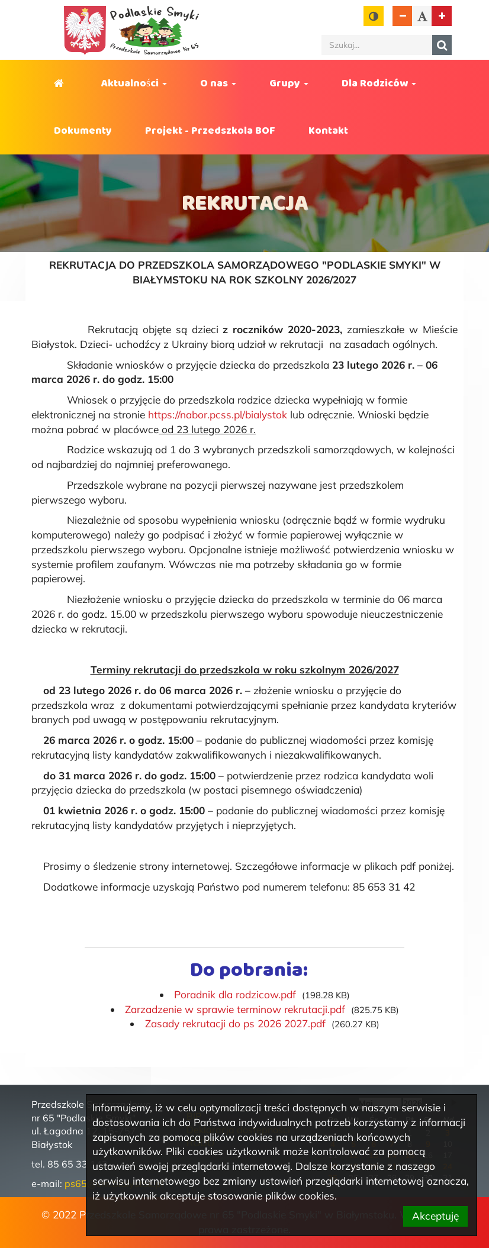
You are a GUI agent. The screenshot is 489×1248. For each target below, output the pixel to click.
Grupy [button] (288, 83)
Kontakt (328, 130)
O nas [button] (218, 83)
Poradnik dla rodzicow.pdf (235, 994)
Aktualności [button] (134, 83)
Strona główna (61, 83)
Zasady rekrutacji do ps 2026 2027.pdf (235, 1023)
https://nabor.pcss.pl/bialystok (217, 414)
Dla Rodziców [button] (379, 83)
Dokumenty (83, 130)
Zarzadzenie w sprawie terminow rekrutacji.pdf (235, 1009)
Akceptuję (435, 1216)
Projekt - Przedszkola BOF (210, 130)
